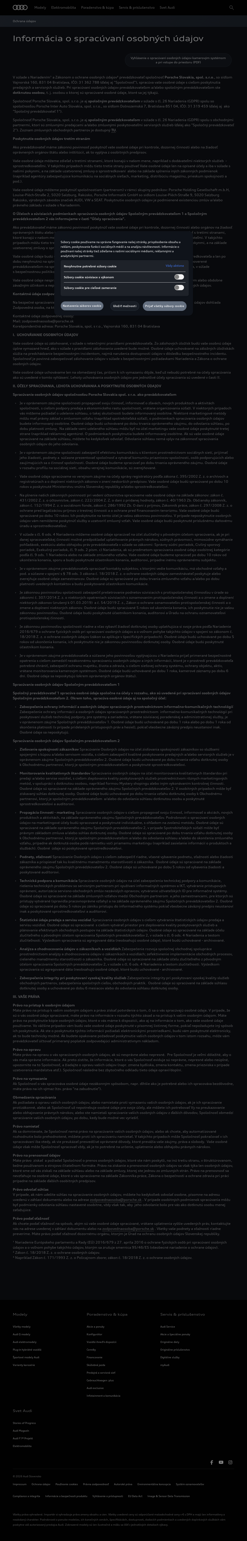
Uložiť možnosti (125, 306)
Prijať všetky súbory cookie (164, 306)
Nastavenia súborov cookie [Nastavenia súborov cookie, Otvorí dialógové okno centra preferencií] (82, 305)
